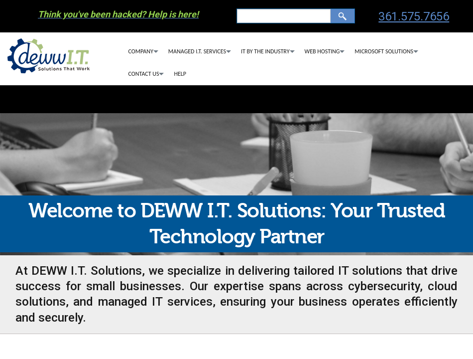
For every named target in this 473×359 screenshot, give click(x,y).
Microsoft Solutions (384, 51)
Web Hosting (322, 51)
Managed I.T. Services (197, 51)
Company (140, 51)
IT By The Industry (265, 51)
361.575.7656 (413, 16)
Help (180, 73)
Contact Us (143, 73)
